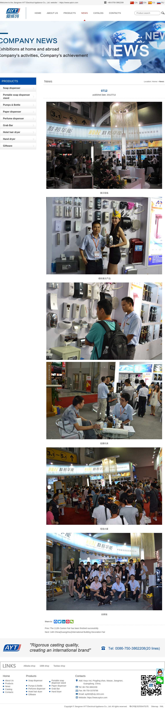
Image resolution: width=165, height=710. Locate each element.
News (84, 13)
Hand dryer (57, 691)
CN (133, 2)
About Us (52, 13)
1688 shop (44, 666)
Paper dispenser (59, 686)
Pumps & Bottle (35, 686)
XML (162, 706)
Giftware (32, 694)
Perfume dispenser (36, 688)
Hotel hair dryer (35, 691)
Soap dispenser (35, 680)
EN (142, 2)
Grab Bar (56, 688)
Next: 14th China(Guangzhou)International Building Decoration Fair (75, 632)
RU (160, 2)
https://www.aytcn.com (97, 697)
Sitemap (154, 706)
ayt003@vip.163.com (94, 694)
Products (70, 13)
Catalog (98, 13)
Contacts (115, 13)
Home (38, 13)
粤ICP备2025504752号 (139, 706)
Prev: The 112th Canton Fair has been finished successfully (71, 628)
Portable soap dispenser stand (59, 681)
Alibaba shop (29, 666)
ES (151, 2)
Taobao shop (59, 666)
